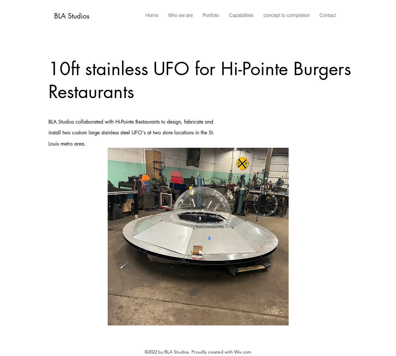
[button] (198, 236)
